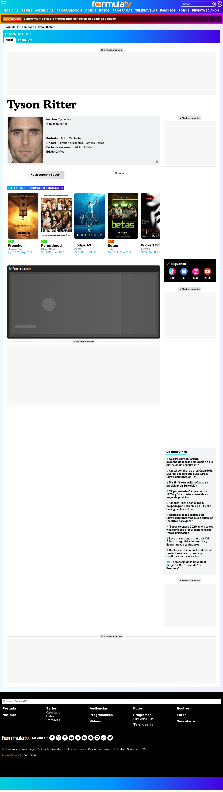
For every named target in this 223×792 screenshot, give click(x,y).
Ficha (10, 40)
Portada (9, 708)
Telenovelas (146, 10)
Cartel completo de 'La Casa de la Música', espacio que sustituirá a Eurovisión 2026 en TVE (189, 473)
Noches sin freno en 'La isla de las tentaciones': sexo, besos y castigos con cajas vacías (189, 553)
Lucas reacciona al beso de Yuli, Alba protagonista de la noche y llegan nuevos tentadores (188, 541)
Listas (50, 716)
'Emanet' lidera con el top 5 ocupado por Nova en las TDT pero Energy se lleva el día (188, 506)
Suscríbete (186, 721)
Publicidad (119, 749)
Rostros (183, 708)
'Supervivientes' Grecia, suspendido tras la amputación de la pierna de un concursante (189, 462)
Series (26, 10)
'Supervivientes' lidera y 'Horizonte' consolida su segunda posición (60, 19)
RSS (143, 749)
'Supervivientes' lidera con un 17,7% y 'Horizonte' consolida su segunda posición (187, 494)
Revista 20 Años (205, 10)
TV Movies (53, 720)
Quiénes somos (11, 749)
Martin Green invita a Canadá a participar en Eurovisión (187, 484)
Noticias (11, 10)
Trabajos (25, 40)
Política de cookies (75, 749)
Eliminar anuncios (112, 49)
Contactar (133, 749)
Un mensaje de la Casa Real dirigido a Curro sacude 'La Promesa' (186, 565)
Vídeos (90, 10)
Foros (184, 10)
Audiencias (44, 10)
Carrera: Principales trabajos (35, 188)
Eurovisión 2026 (144, 719)
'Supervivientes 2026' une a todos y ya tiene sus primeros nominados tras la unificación (189, 529)
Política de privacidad (49, 749)
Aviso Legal (28, 749)
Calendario (53, 712)
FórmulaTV (12, 27)
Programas (122, 10)
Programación (69, 10)
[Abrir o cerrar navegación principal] (3, 3)
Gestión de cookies (99, 749)
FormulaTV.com (10, 755)
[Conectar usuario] (219, 4)
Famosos (168, 10)
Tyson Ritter (45, 27)
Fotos (104, 10)
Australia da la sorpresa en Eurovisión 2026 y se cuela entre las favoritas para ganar (189, 518)
